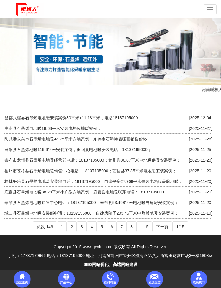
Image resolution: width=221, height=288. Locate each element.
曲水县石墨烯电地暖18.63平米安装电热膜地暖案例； (53, 128)
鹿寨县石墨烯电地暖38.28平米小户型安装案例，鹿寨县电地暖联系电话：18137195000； (86, 192)
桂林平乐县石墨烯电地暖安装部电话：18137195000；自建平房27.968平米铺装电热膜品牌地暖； (93, 181)
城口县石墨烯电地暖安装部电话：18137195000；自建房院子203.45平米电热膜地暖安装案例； (91, 213)
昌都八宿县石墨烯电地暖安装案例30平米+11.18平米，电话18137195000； (73, 117)
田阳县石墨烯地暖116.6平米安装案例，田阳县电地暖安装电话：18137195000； (78, 149)
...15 (144, 226)
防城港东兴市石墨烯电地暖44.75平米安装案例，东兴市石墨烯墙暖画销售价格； (77, 139)
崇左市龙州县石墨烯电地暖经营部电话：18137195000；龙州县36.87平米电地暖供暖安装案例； (92, 160)
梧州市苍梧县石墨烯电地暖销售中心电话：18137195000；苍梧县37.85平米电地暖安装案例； (90, 170)
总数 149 (45, 226)
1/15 (180, 226)
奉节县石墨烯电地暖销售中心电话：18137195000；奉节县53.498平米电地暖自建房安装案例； (91, 202)
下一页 (162, 226)
